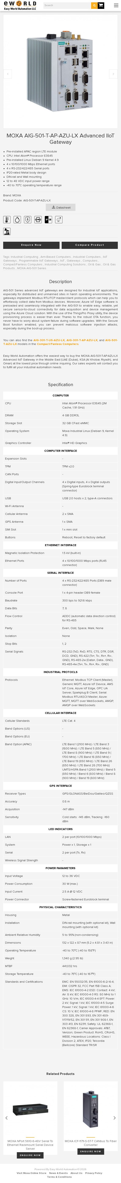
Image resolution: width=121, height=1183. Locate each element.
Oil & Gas (94, 264)
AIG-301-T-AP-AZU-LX (82, 340)
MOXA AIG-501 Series (31, 268)
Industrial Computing (24, 256)
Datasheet (61, 207)
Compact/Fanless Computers (22, 264)
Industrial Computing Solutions (65, 264)
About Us (76, 1173)
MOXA (17, 195)
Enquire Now (31, 245)
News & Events (58, 1173)
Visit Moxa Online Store (31, 1173)
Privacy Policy (93, 1173)
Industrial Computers (87, 256)
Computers (90, 260)
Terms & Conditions (59, 1177)
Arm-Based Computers (55, 256)
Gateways (73, 260)
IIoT (62, 260)
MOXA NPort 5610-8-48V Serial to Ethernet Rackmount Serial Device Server (30, 1145)
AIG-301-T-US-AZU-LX (49, 340)
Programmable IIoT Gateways (38, 260)
